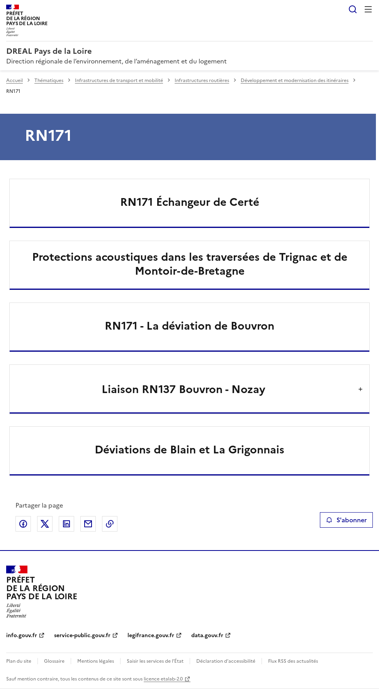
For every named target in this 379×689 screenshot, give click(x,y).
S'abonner (346, 520)
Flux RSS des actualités (293, 661)
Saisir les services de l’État (155, 661)
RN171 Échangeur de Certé (189, 202)
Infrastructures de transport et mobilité (119, 80)
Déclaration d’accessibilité (225, 661)
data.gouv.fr (207, 635)
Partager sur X (45, 524)
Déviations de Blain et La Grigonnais (189, 449)
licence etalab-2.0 (163, 678)
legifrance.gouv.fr (150, 635)
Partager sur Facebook (23, 524)
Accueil (14, 80)
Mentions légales (95, 661)
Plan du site (18, 661)
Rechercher (352, 9)
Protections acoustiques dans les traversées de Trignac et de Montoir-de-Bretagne (189, 264)
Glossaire (54, 661)
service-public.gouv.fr (82, 635)
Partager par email (88, 524)
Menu (368, 9)
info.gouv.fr (21, 635)
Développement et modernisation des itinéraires (294, 80)
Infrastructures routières (202, 80)
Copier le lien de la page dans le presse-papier (109, 524)
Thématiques (48, 80)
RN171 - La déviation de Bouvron (189, 326)
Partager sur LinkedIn (66, 524)
